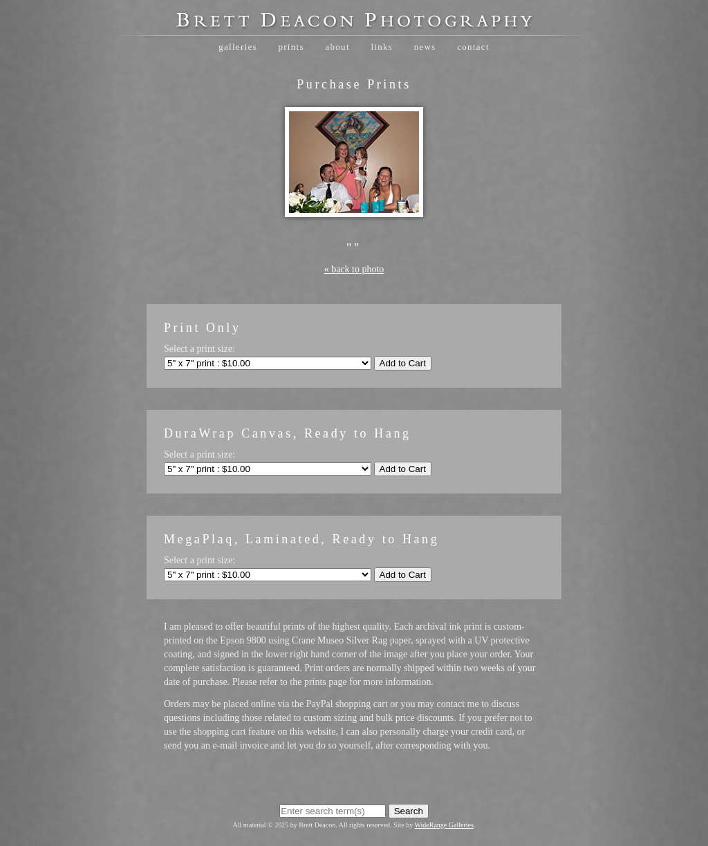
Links (382, 46)
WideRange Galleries (444, 825)
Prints (291, 46)
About (337, 46)
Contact (473, 46)
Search (408, 811)
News (425, 46)
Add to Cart (403, 363)
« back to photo (354, 269)
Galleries (237, 46)
